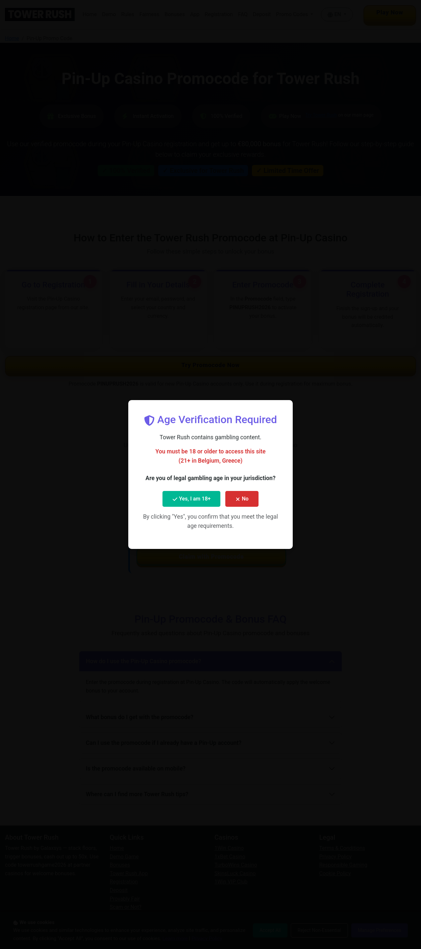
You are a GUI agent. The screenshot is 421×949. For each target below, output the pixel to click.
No (241, 499)
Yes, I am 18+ (191, 499)
